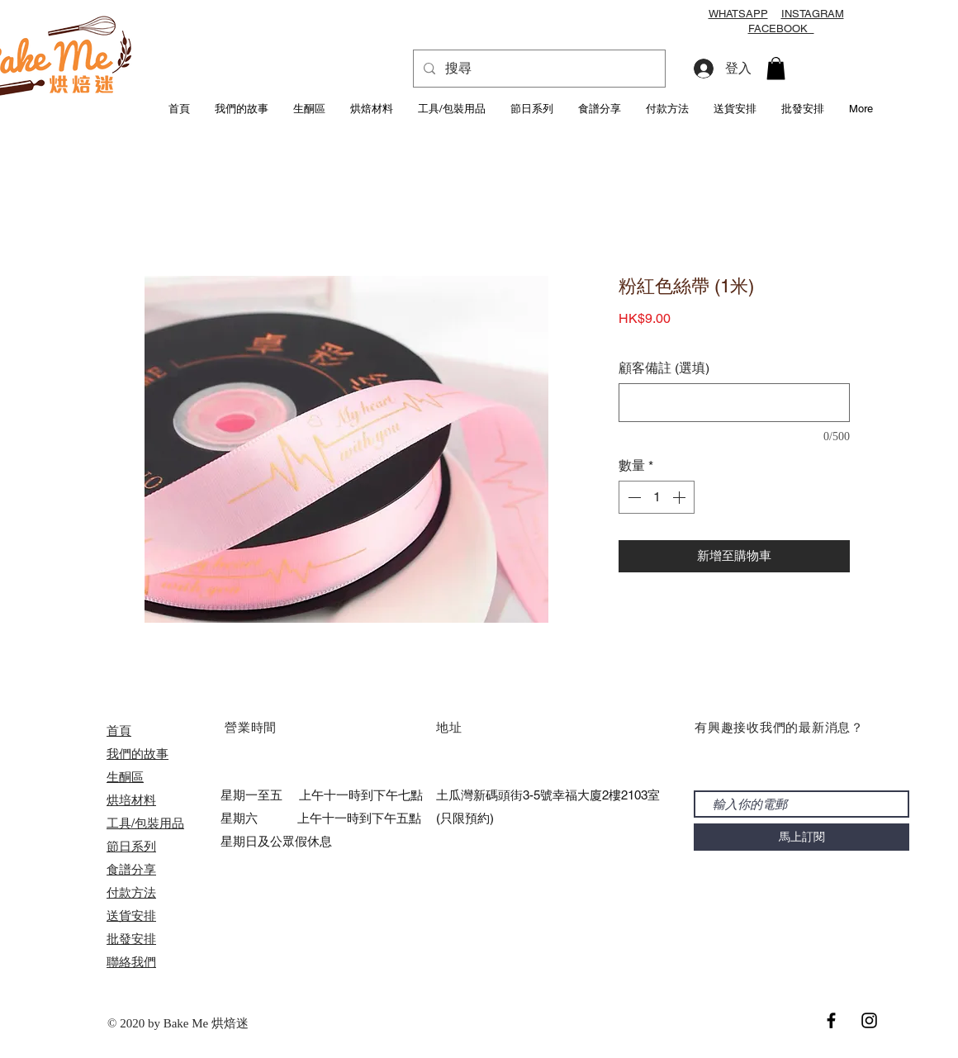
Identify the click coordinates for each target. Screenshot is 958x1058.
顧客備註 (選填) (664, 368)
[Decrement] (632, 497)
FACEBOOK (781, 28)
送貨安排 (131, 916)
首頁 (119, 731)
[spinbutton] (656, 497)
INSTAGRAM (812, 13)
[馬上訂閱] (801, 837)
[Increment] (680, 497)
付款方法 (131, 892)
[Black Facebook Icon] (831, 1020)
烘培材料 (131, 800)
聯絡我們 (131, 962)
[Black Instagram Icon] (869, 1020)
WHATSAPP (738, 13)
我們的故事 (137, 754)
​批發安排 (131, 939)
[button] (775, 68)
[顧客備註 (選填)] (734, 403)
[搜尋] (537, 68)
